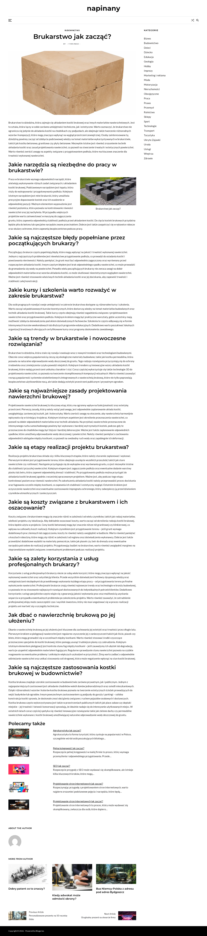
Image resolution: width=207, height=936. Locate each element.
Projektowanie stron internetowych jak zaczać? (78, 783)
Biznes (147, 38)
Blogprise (40, 931)
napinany (103, 8)
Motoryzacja (151, 84)
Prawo (147, 103)
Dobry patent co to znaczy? (26, 888)
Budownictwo (72, 30)
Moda (147, 79)
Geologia (148, 61)
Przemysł (149, 107)
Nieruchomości (152, 89)
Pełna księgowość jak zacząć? (68, 748)
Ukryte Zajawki (152, 139)
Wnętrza (148, 153)
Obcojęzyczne (151, 93)
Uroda (147, 144)
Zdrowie (148, 158)
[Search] (197, 20)
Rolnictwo (149, 112)
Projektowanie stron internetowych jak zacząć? (78, 801)
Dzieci (147, 47)
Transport (149, 130)
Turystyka (149, 135)
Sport (147, 121)
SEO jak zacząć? (61, 765)
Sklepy (147, 116)
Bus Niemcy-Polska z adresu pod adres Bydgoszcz (115, 890)
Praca (147, 98)
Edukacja (149, 56)
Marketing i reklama (155, 75)
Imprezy (148, 70)
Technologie (150, 126)
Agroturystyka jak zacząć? (67, 730)
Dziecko (148, 52)
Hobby (147, 66)
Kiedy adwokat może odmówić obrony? (66, 897)
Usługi (147, 149)
